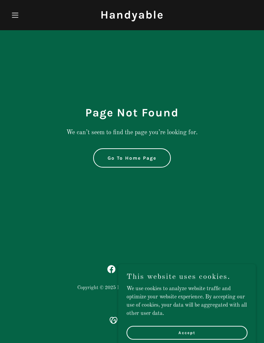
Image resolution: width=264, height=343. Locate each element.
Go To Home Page (132, 158)
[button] (26, 15)
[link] (132, 17)
